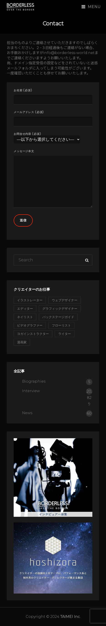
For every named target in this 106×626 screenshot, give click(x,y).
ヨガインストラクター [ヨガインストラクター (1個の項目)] (33, 334)
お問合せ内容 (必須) (47, 137)
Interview (31, 391)
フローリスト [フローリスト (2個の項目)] (61, 325)
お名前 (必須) (53, 95)
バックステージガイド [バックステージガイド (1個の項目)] (58, 317)
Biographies (33, 381)
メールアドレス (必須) (53, 117)
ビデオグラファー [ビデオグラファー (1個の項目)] (30, 325)
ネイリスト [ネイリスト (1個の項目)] (25, 317)
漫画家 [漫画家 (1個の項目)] (22, 342)
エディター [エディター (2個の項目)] (25, 308)
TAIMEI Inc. (70, 616)
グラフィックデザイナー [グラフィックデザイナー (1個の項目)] (59, 308)
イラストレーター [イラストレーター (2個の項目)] (30, 300)
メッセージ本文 (53, 179)
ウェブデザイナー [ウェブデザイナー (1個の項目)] (64, 300)
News (27, 413)
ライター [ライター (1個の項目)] (64, 334)
